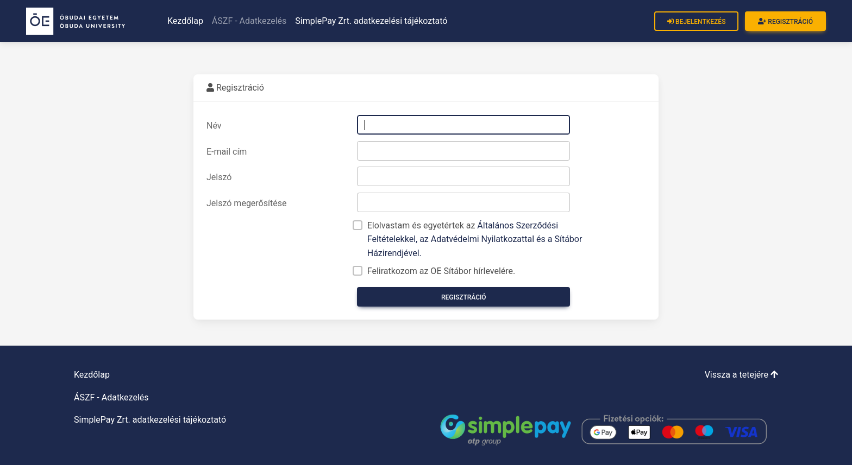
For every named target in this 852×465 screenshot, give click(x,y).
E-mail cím (226, 151)
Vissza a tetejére (741, 375)
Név (214, 125)
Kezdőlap (185, 21)
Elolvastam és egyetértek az (474, 239)
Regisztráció (785, 22)
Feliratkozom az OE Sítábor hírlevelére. (441, 271)
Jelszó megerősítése (246, 203)
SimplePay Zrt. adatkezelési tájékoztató (371, 21)
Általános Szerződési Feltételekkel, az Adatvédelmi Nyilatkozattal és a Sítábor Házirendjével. (474, 239)
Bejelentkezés (696, 22)
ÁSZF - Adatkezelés (249, 21)
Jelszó (218, 177)
